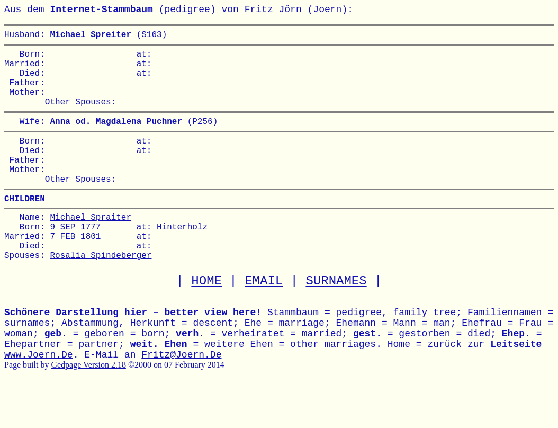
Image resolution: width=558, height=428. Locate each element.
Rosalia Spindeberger (100, 295)
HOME (206, 321)
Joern (327, 9)
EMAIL (264, 321)
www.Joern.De (38, 395)
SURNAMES (335, 321)
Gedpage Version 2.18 (88, 404)
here (244, 352)
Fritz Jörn (273, 9)
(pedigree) (132, 9)
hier (135, 352)
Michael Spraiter (90, 248)
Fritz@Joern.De (181, 395)
